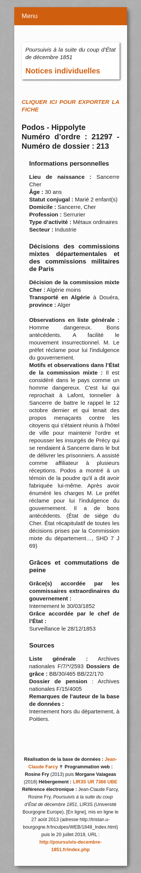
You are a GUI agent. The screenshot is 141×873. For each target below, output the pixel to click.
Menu (30, 16)
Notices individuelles (63, 71)
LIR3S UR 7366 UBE (95, 782)
